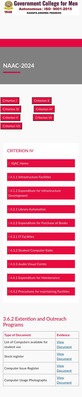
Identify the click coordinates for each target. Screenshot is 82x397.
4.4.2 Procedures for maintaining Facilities (39, 291)
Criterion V (10, 117)
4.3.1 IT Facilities (21, 236)
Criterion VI (43, 117)
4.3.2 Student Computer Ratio (30, 250)
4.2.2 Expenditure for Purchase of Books (38, 223)
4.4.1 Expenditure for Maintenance (34, 278)
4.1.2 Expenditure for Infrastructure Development (34, 193)
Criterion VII (11, 126)
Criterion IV (44, 109)
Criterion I (10, 100)
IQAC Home (18, 163)
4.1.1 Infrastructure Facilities (29, 177)
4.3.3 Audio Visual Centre (27, 264)
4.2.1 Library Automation (27, 209)
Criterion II (41, 100)
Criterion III (11, 109)
